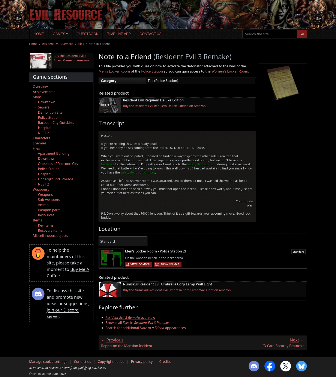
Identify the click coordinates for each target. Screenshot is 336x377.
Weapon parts (49, 210)
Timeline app (119, 34)
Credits (165, 361)
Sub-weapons (49, 199)
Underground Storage (55, 179)
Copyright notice (111, 361)
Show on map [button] (169, 264)
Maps (37, 97)
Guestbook (87, 34)
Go (302, 34)
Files (81, 44)
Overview (40, 86)
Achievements (44, 91)
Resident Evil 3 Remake (58, 44)
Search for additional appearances (145, 327)
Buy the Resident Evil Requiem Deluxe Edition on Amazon (164, 106)
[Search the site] (269, 34)
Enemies (39, 143)
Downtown (46, 102)
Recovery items (50, 230)
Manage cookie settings (48, 361)
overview (130, 317)
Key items (45, 225)
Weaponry (41, 189)
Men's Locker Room (114, 71)
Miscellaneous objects (50, 235)
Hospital (44, 127)
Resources (46, 215)
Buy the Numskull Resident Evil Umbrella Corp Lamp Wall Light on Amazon (177, 290)
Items (37, 220)
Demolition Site (50, 112)
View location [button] (140, 264)
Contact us (151, 34)
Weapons (45, 194)
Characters (41, 138)
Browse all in (137, 322)
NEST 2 (43, 133)
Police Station (49, 117)
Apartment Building (53, 153)
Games (59, 34)
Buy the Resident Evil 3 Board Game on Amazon (71, 58)
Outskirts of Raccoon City (58, 163)
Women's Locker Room (230, 71)
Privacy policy (142, 361)
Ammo (43, 204)
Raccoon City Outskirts (56, 122)
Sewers (43, 107)
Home (39, 34)
